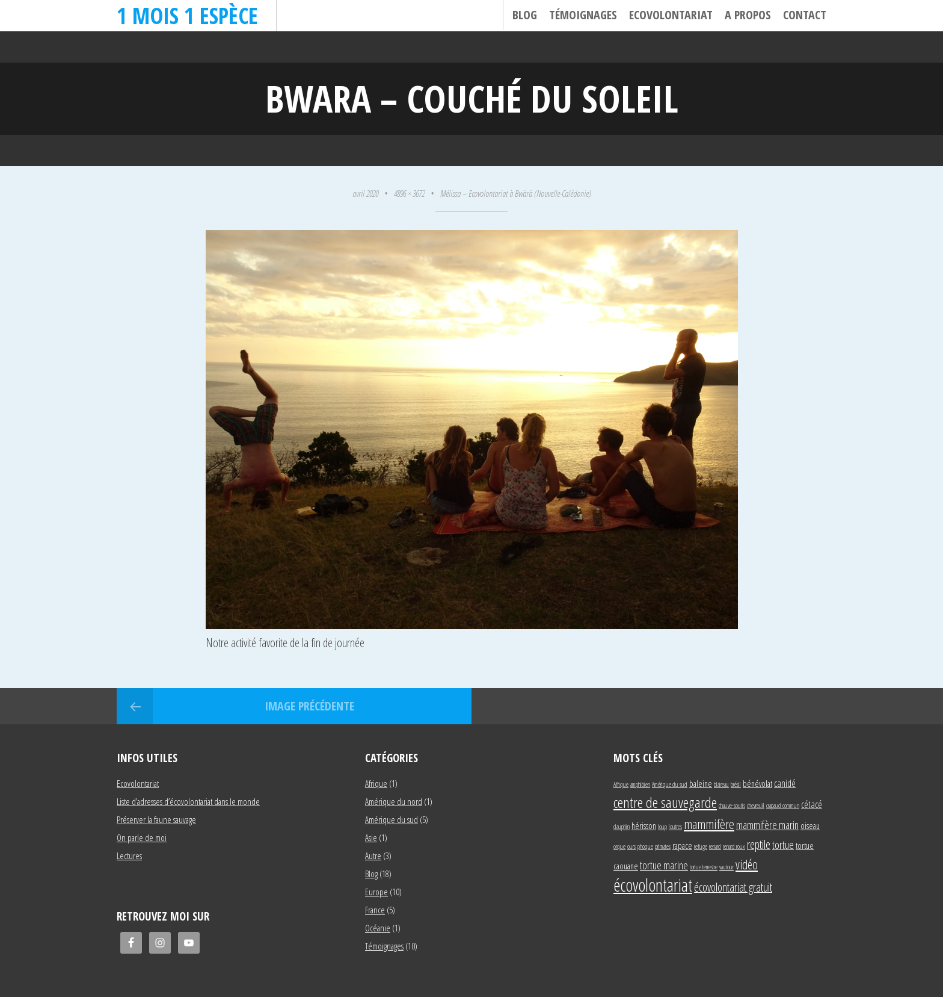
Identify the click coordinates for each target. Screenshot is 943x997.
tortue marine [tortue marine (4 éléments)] (664, 864)
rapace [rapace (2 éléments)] (682, 845)
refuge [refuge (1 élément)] (700, 846)
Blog (524, 15)
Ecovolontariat (671, 15)
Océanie (377, 928)
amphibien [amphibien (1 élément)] (640, 784)
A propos (748, 15)
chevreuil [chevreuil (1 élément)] (755, 805)
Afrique (376, 783)
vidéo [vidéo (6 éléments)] (747, 864)
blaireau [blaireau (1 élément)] (721, 784)
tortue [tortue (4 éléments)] (783, 844)
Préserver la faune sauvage (156, 819)
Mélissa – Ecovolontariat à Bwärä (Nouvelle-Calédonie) (515, 193)
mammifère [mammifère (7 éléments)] (709, 824)
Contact (804, 15)
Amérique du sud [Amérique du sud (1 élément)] (669, 784)
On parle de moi (142, 837)
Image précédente (309, 706)
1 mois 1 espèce (187, 15)
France (375, 910)
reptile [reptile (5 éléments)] (758, 844)
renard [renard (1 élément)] (715, 846)
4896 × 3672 (409, 193)
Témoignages (583, 15)
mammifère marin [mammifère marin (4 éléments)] (767, 824)
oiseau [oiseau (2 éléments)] (810, 825)
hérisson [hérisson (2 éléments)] (643, 825)
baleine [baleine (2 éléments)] (700, 783)
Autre (373, 855)
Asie (371, 837)
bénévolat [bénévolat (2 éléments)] (757, 783)
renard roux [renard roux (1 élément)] (734, 846)
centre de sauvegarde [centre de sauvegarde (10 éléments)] (665, 802)
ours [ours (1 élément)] (631, 846)
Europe (376, 892)
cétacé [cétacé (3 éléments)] (811, 804)
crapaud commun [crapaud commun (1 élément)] (782, 805)
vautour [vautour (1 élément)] (726, 867)
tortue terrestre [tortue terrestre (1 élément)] (703, 867)
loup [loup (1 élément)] (662, 826)
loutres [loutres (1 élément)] (675, 826)
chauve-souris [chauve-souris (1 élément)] (732, 805)
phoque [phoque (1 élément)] (645, 846)
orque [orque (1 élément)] (619, 846)
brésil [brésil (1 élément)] (736, 784)
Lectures (129, 855)
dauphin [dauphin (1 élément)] (621, 826)
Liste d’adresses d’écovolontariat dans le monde (188, 801)
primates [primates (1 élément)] (663, 846)
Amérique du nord (393, 801)
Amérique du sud (391, 819)
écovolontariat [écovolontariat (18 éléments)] (652, 885)
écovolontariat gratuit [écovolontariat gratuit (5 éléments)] (733, 887)
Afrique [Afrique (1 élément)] (620, 784)
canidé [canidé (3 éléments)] (785, 783)
